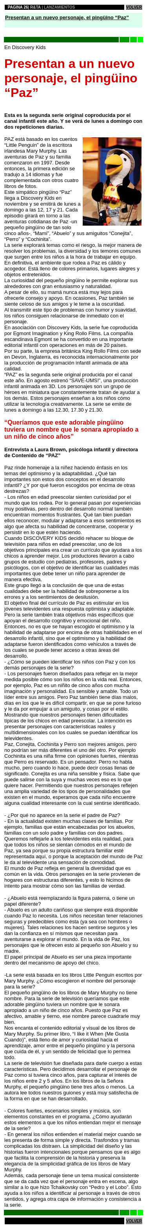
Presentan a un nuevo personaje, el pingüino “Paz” (67, 17)
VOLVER (134, 7)
